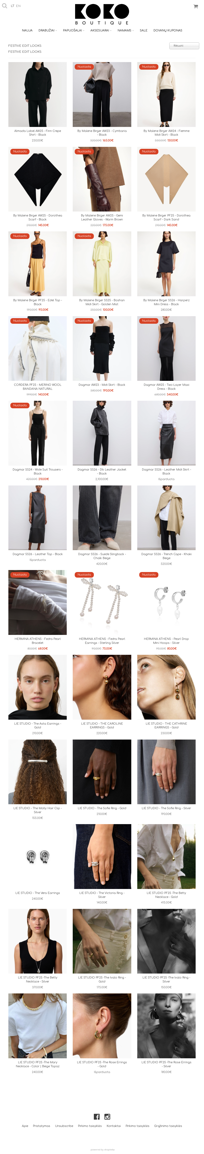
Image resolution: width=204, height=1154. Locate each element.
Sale (143, 30)
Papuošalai (73, 30)
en (18, 6)
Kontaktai (114, 1126)
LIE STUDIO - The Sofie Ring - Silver (166, 808)
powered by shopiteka (103, 1149)
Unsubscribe (64, 1126)
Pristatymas (41, 1126)
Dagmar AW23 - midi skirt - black (101, 384)
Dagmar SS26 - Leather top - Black (38, 554)
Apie (25, 1126)
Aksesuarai (101, 30)
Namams (126, 30)
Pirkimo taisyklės (90, 1126)
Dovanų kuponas (167, 30)
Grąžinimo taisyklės (168, 1126)
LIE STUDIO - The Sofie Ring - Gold (102, 808)
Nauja (27, 30)
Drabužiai (47, 30)
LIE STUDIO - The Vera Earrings (37, 893)
